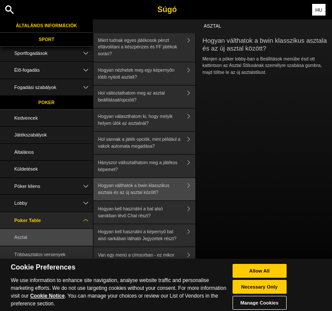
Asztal (20, 237)
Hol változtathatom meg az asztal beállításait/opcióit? (147, 97)
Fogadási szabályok (53, 87)
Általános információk (46, 25)
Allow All (259, 274)
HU (318, 10)
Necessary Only (259, 290)
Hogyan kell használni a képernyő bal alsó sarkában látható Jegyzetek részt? (147, 235)
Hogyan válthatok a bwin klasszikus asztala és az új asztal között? (147, 189)
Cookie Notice (47, 300)
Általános (24, 152)
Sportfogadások (53, 53)
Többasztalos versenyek (40, 254)
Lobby (53, 203)
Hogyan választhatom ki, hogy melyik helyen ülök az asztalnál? (147, 119)
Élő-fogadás (53, 70)
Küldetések (26, 168)
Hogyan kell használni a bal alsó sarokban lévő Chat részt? (147, 212)
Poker (46, 102)
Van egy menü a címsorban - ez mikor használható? (147, 258)
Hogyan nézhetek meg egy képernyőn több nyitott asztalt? (147, 73)
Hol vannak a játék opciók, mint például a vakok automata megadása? (147, 143)
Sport (46, 39)
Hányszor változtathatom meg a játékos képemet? (147, 166)
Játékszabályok (30, 134)
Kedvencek (26, 118)
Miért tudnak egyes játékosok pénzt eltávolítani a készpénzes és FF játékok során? (147, 47)
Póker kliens (53, 186)
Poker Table (53, 220)
